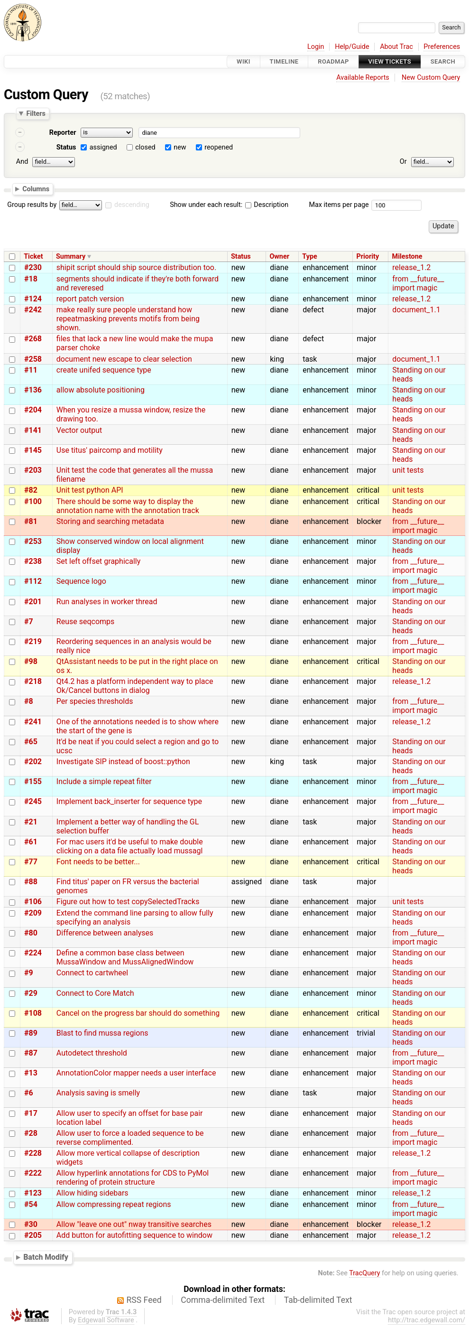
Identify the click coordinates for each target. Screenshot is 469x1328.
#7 (28, 621)
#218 (33, 681)
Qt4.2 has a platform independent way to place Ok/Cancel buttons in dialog (134, 686)
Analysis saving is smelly (98, 1092)
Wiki (243, 61)
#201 (33, 601)
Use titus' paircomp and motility (109, 450)
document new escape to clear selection (124, 359)
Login (315, 47)
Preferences (441, 47)
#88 (30, 881)
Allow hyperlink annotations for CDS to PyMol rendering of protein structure (132, 1178)
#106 (33, 901)
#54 (30, 1204)
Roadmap (333, 61)
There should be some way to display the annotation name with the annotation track (127, 506)
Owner (279, 257)
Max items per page (338, 205)
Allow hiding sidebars (92, 1192)
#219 (33, 641)
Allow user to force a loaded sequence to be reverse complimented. (130, 1138)
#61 (30, 841)
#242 (33, 309)
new (180, 147)
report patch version (90, 298)
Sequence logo (81, 581)
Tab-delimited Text (318, 1300)
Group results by (31, 205)
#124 (33, 298)
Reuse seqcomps (85, 621)
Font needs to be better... (98, 861)
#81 (30, 521)
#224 (33, 952)
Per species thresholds (94, 701)
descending (131, 205)
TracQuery (364, 1273)
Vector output (79, 430)
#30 (30, 1224)
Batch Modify (45, 1257)
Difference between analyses (104, 932)
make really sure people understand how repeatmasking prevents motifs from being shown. (128, 318)
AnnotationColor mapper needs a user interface (136, 1072)
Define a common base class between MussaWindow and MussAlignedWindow (125, 957)
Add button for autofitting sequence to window (134, 1235)
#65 (30, 741)
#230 (33, 267)
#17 (30, 1113)
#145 (33, 450)
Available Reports (362, 78)
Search (443, 61)
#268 (33, 338)
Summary (70, 257)
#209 (33, 912)
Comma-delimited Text (223, 1300)
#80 (30, 932)
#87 (30, 1052)
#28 (30, 1133)
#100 (33, 501)
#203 (33, 470)
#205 (33, 1235)
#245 (33, 801)
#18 (30, 278)
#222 (33, 1173)
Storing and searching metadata (110, 521)
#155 (33, 781)
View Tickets (389, 61)
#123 (33, 1192)
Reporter (62, 133)
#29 (30, 993)
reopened (218, 147)
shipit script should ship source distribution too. (136, 267)
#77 (30, 861)
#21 (30, 821)
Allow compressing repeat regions (113, 1204)
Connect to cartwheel (92, 972)
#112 (33, 581)
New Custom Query (431, 78)
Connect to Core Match (95, 993)
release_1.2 (411, 267)
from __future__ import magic (418, 283)
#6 (28, 1092)
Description (266, 205)
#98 (30, 661)
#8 (28, 701)
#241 (33, 721)
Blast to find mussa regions (102, 1033)
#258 (33, 359)
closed (145, 147)
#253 (33, 541)
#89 (30, 1033)
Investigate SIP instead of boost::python (123, 761)
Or (403, 162)
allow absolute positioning (100, 389)
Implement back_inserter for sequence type (129, 801)
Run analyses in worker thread (106, 601)
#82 (30, 490)
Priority (367, 257)
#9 (28, 972)
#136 (33, 389)
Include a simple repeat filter (104, 781)
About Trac (396, 47)
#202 (33, 761)
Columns (35, 188)
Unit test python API (89, 490)
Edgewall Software (106, 1320)
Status (66, 147)
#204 (33, 409)
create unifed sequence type (103, 369)
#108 (33, 1013)
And (22, 162)
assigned (103, 147)
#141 (33, 430)
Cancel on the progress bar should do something (138, 1013)
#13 (30, 1072)
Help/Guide (352, 47)
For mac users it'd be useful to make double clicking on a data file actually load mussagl (129, 846)
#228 (33, 1153)
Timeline (284, 61)
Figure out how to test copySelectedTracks (128, 901)
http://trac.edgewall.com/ (426, 1320)
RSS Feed (144, 1300)
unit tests (407, 470)
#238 (33, 561)
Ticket (33, 257)
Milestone (407, 257)
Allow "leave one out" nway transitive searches (134, 1224)
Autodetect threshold (91, 1052)
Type (309, 257)
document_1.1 (416, 309)
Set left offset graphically (98, 561)
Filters (35, 113)
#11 (30, 369)
